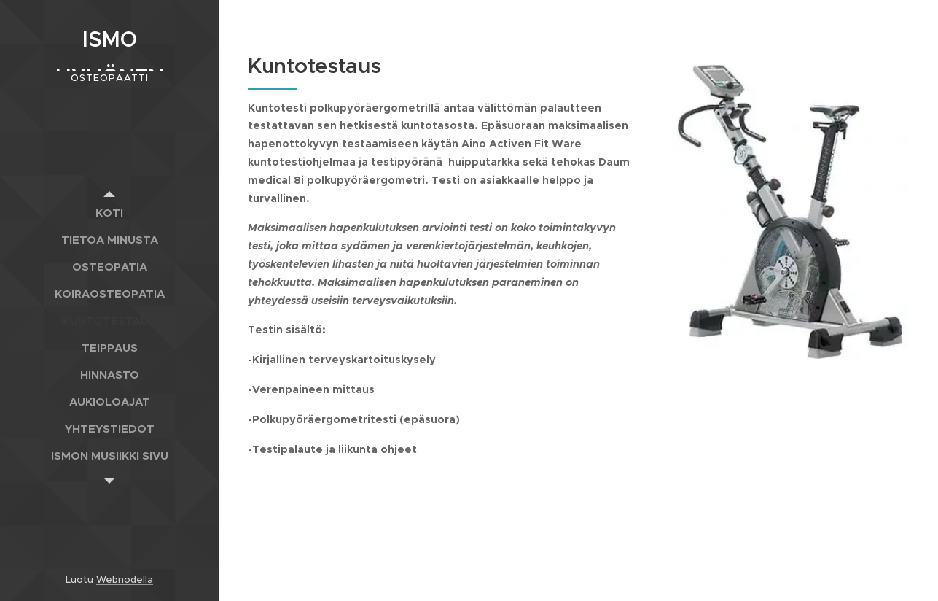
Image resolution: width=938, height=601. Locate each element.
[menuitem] (109, 212)
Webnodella (124, 579)
